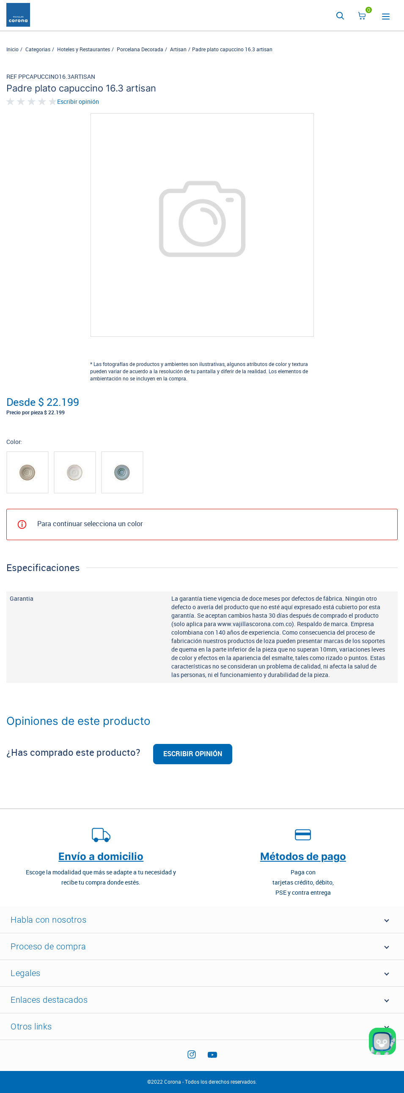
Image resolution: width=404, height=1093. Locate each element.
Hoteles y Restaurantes (83, 50)
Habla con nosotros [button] (48, 920)
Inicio (12, 50)
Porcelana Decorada (140, 50)
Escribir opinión (78, 102)
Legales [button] (26, 973)
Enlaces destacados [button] (49, 1000)
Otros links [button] (31, 1026)
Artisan (178, 50)
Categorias (37, 50)
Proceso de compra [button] (48, 946)
